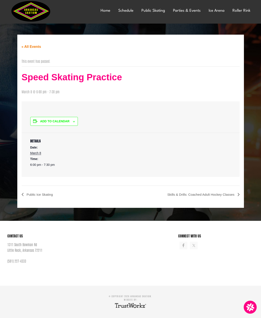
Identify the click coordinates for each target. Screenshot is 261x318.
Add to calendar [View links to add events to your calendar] (54, 121)
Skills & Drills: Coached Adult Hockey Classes (199, 194)
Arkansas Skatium (39, 11)
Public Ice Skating (40, 194)
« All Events (31, 46)
